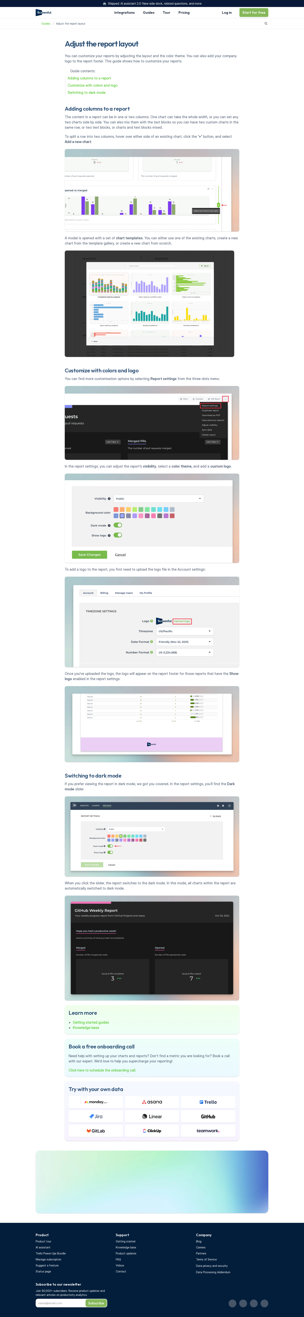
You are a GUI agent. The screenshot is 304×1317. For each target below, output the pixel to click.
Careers (201, 1247)
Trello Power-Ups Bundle (51, 1253)
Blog (198, 1241)
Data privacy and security (212, 1265)
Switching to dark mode (86, 92)
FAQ (118, 1259)
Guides (45, 23)
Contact (121, 1271)
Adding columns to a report (89, 78)
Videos (120, 1265)
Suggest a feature (47, 1265)
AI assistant (43, 1247)
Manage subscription (48, 1259)
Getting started (125, 1241)
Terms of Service (206, 1259)
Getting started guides (91, 1022)
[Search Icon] (266, 23)
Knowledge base (86, 1028)
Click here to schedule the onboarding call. (102, 1070)
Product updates (126, 1253)
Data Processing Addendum (213, 1272)
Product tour (43, 1241)
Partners (201, 1253)
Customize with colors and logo (92, 85)
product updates (89, 1290)
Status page (43, 1271)
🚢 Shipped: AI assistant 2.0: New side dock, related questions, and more (152, 3)
